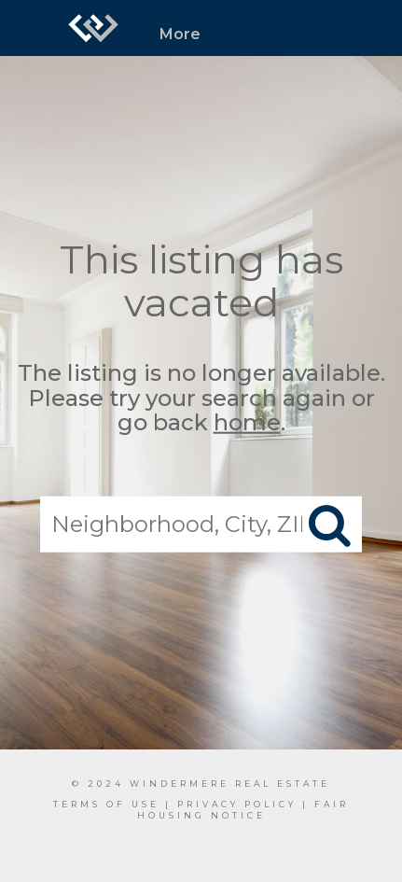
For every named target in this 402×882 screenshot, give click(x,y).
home (247, 422)
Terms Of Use (106, 804)
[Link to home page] (93, 28)
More (180, 34)
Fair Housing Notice (243, 809)
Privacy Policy (237, 804)
